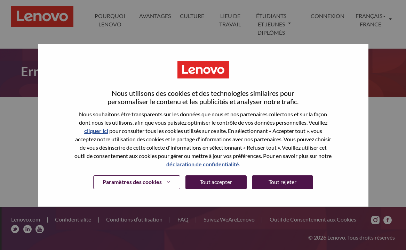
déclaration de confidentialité (202, 164)
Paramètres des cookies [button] (132, 181)
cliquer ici (96, 130)
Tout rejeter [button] (282, 181)
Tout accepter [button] (216, 181)
